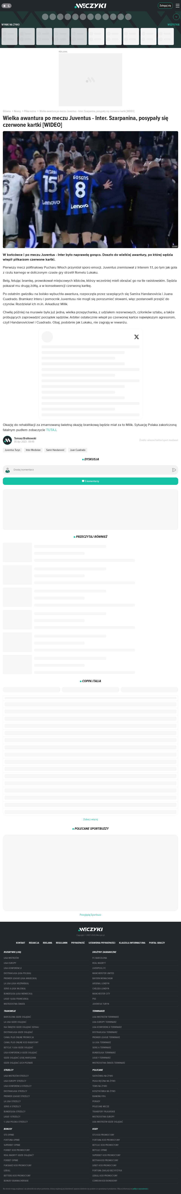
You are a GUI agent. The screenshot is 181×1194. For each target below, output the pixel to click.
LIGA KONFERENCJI (13, 968)
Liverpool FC (99, 968)
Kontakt (20, 943)
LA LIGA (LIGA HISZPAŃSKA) (16, 983)
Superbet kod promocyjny (106, 1155)
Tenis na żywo (99, 1086)
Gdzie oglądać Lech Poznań (18, 1062)
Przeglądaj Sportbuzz (90, 915)
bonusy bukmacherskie (16, 1180)
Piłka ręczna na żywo (103, 1081)
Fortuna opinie (12, 1139)
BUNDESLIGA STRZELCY (15, 1111)
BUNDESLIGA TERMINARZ (104, 1052)
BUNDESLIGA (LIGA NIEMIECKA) (18, 993)
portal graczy (157, 943)
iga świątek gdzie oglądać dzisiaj (21, 1027)
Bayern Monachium (102, 978)
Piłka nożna (29, 111)
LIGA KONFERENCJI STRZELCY (18, 1086)
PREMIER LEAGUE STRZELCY (17, 1096)
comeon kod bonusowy (104, 1180)
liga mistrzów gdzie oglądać (107, 1121)
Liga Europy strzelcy (15, 1081)
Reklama (47, 943)
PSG (94, 998)
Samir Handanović (55, 450)
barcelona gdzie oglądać (17, 1016)
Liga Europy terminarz (104, 1022)
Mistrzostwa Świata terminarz (108, 1062)
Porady (96, 1101)
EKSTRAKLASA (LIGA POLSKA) (17, 973)
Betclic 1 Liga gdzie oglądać (18, 1047)
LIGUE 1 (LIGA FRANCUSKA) (16, 998)
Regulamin (61, 943)
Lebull (7, 1170)
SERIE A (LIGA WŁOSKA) (15, 988)
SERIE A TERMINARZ (101, 1047)
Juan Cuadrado (77, 450)
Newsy (16, 111)
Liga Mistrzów (11, 958)
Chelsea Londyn (100, 988)
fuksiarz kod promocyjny (18, 1165)
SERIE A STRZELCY (12, 1106)
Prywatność (78, 943)
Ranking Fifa (99, 1096)
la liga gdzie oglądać (15, 1022)
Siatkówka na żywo (102, 1075)
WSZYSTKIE (174, 24)
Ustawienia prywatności (102, 943)
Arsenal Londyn (100, 983)
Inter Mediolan (33, 450)
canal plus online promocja (19, 1037)
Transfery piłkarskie (103, 1111)
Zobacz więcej (90, 819)
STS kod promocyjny (103, 1134)
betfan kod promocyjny (105, 1160)
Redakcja (34, 943)
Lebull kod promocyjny (105, 1175)
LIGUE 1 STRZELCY (12, 1116)
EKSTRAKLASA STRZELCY (15, 1091)
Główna (7, 111)
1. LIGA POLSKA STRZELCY (16, 1121)
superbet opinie (12, 1145)
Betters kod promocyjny (17, 1175)
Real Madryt (99, 963)
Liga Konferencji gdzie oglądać (20, 1052)
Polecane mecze (100, 1106)
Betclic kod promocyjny (105, 1145)
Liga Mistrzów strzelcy (16, 1075)
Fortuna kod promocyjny (106, 1139)
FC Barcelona (99, 958)
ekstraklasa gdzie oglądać (18, 1032)
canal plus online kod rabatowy (21, 1042)
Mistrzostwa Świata (14, 1003)
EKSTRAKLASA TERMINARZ (104, 1032)
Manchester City (101, 993)
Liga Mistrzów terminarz (105, 1016)
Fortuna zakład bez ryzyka (107, 1170)
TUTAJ (51, 430)
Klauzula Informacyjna (132, 943)
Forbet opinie (11, 1160)
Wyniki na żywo (11, 24)
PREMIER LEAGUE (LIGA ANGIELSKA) (20, 978)
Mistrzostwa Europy (103, 1116)
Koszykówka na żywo (103, 1091)
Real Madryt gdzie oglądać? (19, 1155)
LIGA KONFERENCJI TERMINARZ (107, 1027)
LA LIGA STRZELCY (12, 1101)
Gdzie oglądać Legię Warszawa (20, 1057)
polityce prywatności (140, 1188)
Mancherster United (103, 973)
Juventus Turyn (12, 450)
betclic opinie (99, 1150)
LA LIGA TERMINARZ (101, 1042)
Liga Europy (10, 963)
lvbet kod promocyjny (104, 1165)
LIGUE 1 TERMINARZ (101, 1057)
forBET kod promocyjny (17, 1150)
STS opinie (9, 1134)
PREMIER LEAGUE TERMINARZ (106, 1037)
